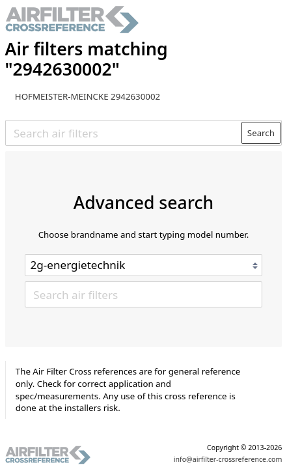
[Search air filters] (124, 133)
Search (261, 133)
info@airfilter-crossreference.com (228, 459)
